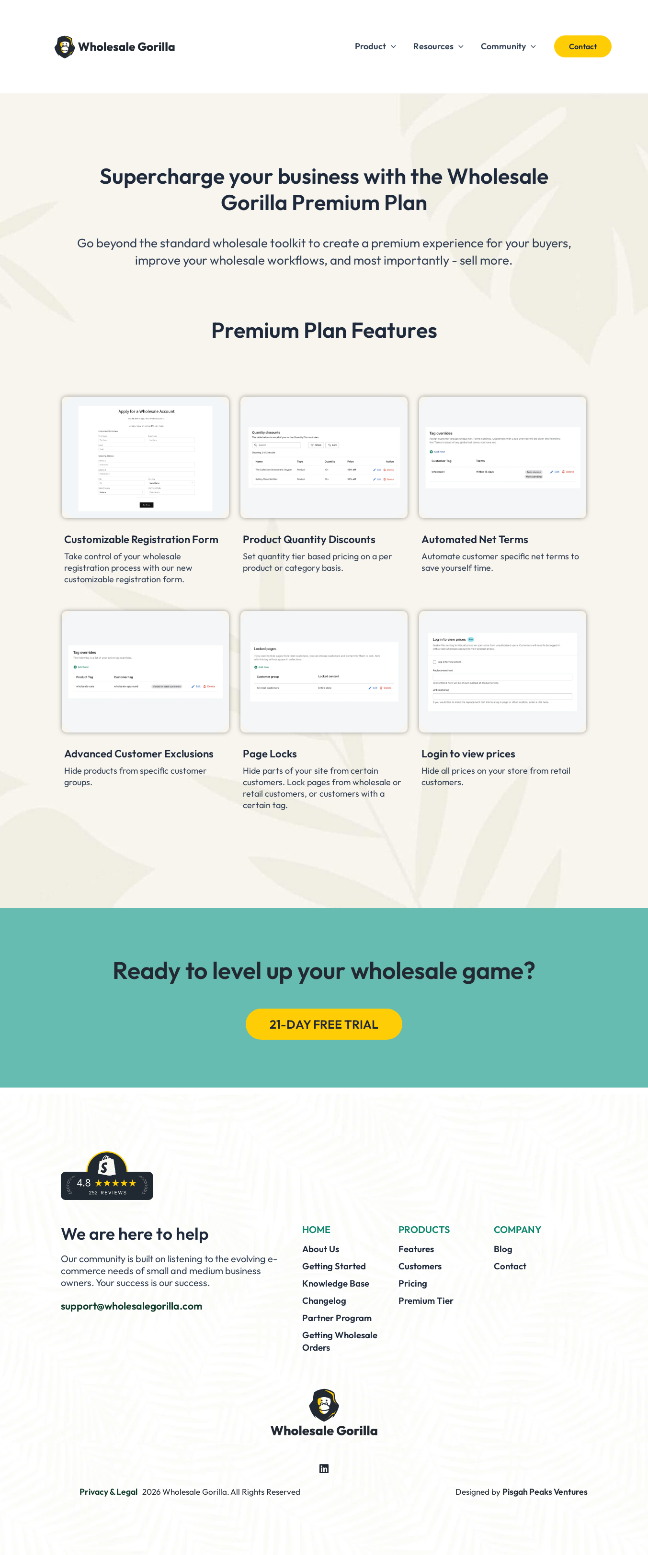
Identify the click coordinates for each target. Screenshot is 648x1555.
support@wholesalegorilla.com (141, 1308)
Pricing (413, 1285)
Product (375, 46)
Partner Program (339, 1319)
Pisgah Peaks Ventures (546, 1492)
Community (508, 46)
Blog (503, 1252)
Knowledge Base (338, 1285)
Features (418, 1252)
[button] (391, 46)
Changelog (326, 1302)
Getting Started (336, 1269)
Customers (421, 1269)
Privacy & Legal (108, 1492)
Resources (438, 46)
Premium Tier (427, 1302)
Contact (511, 1269)
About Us (322, 1252)
